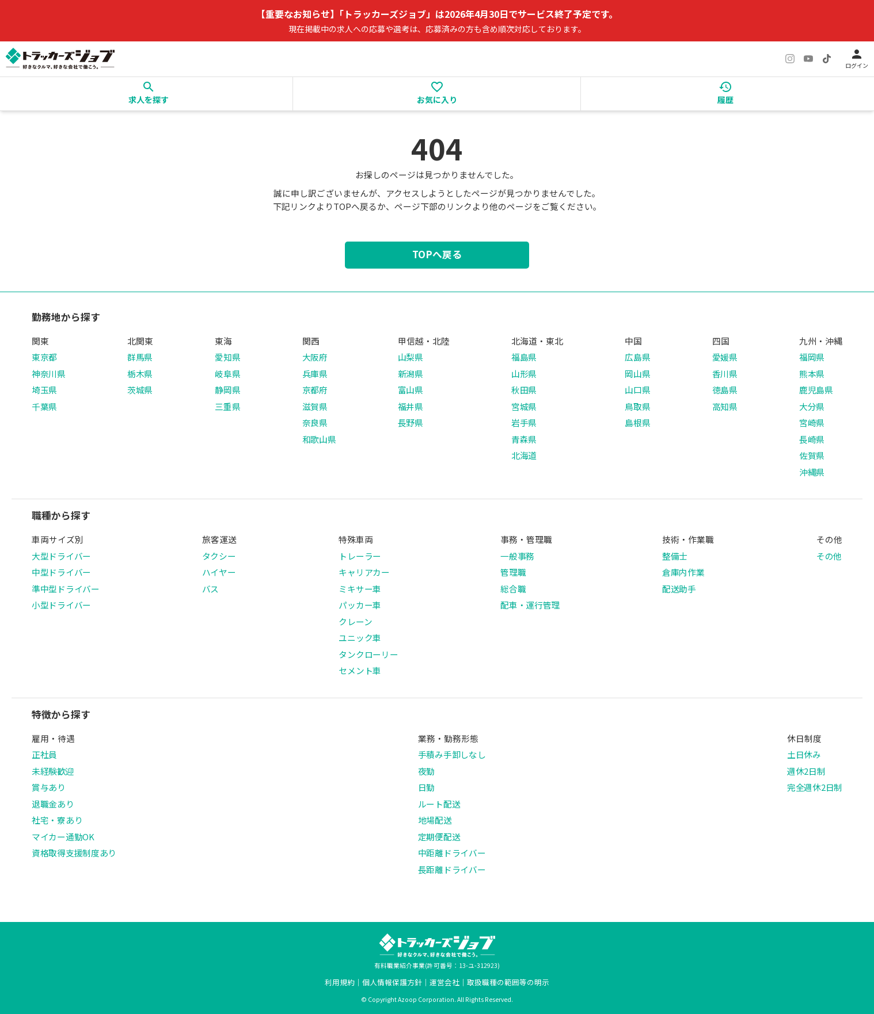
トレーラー (360, 556)
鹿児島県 (816, 390)
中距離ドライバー (452, 853)
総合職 (513, 589)
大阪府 (315, 357)
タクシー (219, 556)
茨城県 (140, 390)
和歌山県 (319, 439)
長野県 (410, 422)
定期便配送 (439, 837)
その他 (829, 556)
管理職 (513, 572)
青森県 (524, 439)
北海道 (524, 455)
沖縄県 (811, 472)
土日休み (804, 754)
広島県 (637, 357)
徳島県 (725, 390)
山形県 (524, 374)
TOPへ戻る (437, 254)
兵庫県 (315, 374)
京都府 (315, 390)
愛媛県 (725, 357)
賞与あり (49, 787)
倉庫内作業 (683, 572)
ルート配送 (439, 804)
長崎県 (811, 439)
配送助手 (679, 589)
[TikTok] (826, 58)
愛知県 (227, 357)
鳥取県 (637, 406)
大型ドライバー (61, 556)
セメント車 (360, 670)
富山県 (410, 390)
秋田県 (524, 390)
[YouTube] (808, 58)
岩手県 (524, 422)
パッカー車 (360, 605)
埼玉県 (44, 390)
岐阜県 (227, 374)
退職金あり (53, 804)
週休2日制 (806, 771)
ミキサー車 (360, 589)
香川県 (725, 374)
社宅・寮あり (57, 820)
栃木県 (140, 374)
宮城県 (524, 406)
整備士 (674, 556)
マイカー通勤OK (63, 837)
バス (210, 589)
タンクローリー (368, 654)
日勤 (426, 787)
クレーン (355, 621)
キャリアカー (364, 572)
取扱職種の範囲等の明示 (508, 982)
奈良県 (315, 422)
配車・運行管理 (530, 605)
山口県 (637, 390)
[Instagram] (790, 58)
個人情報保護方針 (392, 982)
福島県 (524, 357)
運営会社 (444, 982)
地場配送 (435, 820)
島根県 (637, 422)
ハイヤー (219, 572)
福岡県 (811, 357)
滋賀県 (315, 406)
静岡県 (227, 390)
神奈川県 (49, 374)
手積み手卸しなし (452, 754)
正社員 (44, 754)
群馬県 (140, 357)
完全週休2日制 (814, 787)
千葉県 (44, 406)
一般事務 (517, 556)
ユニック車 (360, 638)
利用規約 (340, 982)
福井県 (410, 406)
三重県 (227, 406)
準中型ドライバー (66, 589)
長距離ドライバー (452, 869)
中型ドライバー (61, 572)
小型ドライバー (61, 605)
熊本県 (811, 374)
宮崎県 (811, 422)
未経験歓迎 (53, 771)
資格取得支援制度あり (74, 853)
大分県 (811, 406)
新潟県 (410, 374)
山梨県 (410, 357)
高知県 (725, 406)
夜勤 (426, 771)
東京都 (44, 357)
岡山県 (637, 374)
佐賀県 (811, 455)
